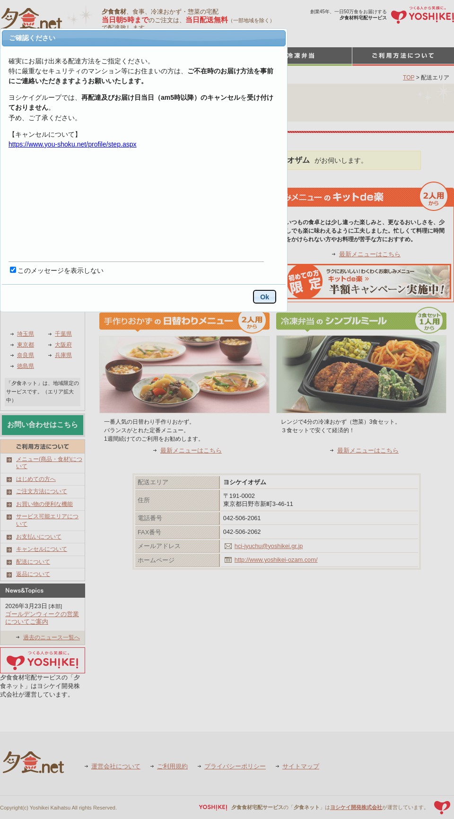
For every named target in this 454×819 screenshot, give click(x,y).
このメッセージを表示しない (60, 270)
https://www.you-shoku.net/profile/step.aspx (73, 144)
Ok (264, 297)
